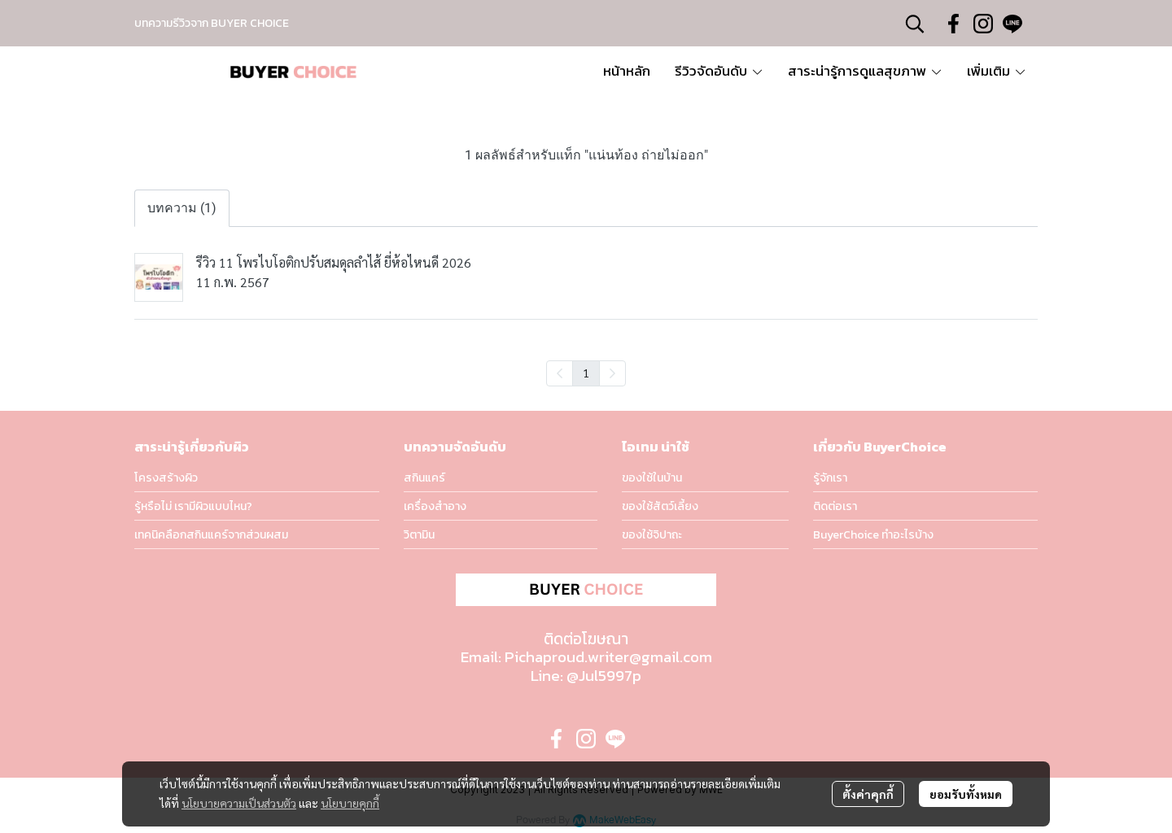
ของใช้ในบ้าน (652, 477)
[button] (915, 23)
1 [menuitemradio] (586, 372)
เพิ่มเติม (996, 70)
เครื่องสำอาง (435, 506)
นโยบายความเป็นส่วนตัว (238, 803)
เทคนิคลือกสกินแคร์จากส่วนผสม (211, 534)
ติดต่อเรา (835, 506)
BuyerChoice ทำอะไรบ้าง (873, 534)
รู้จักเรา (830, 477)
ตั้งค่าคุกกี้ (868, 794)
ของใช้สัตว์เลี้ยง (660, 506)
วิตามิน (419, 534)
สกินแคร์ (424, 477)
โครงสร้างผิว (166, 477)
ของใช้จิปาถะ (652, 534)
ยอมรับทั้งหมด (965, 794)
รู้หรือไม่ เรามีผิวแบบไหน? (193, 506)
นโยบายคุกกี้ (350, 803)
